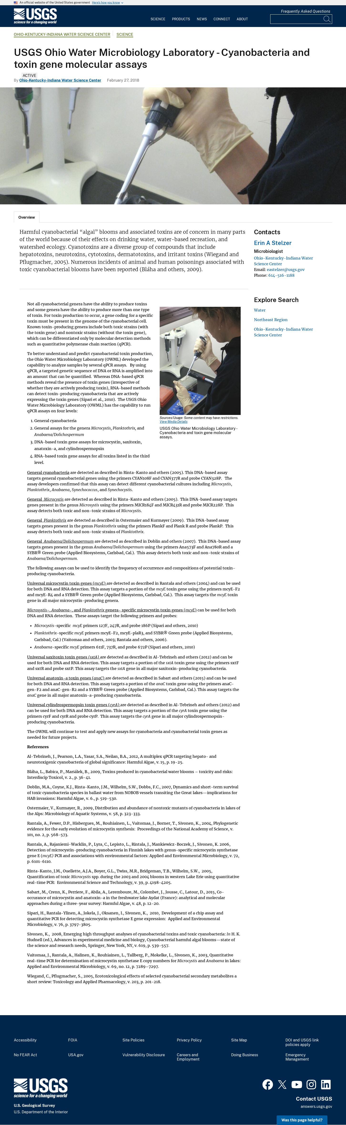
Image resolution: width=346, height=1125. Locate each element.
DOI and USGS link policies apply (302, 1042)
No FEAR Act (25, 1055)
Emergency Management (297, 1057)
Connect (222, 19)
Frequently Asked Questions (305, 11)
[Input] (301, 19)
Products (181, 19)
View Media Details (174, 422)
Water (259, 310)
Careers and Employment (188, 1057)
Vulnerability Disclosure (143, 1055)
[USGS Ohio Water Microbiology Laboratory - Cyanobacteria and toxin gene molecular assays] (173, 145)
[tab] (27, 217)
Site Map (239, 1040)
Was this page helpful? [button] (302, 1120)
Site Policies (133, 1040)
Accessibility (25, 1040)
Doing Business (244, 1055)
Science (158, 19)
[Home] (35, 23)
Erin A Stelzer (273, 242)
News (202, 19)
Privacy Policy (189, 1040)
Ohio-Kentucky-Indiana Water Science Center (62, 34)
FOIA (72, 1040)
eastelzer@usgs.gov (286, 269)
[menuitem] (158, 16)
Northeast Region (271, 319)
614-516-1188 (281, 275)
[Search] (327, 19)
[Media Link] (200, 361)
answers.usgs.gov (316, 1106)
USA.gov (75, 1055)
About (242, 19)
